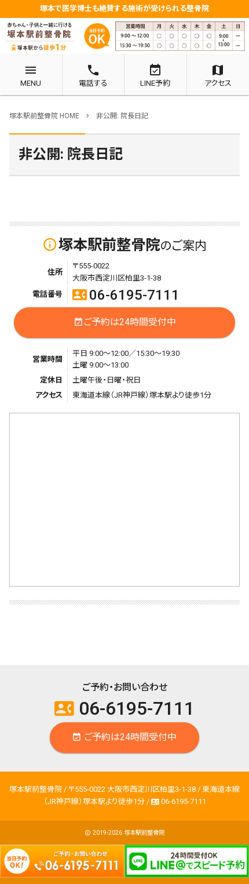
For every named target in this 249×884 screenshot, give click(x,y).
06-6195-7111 (126, 295)
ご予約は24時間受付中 (125, 322)
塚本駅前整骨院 (144, 832)
